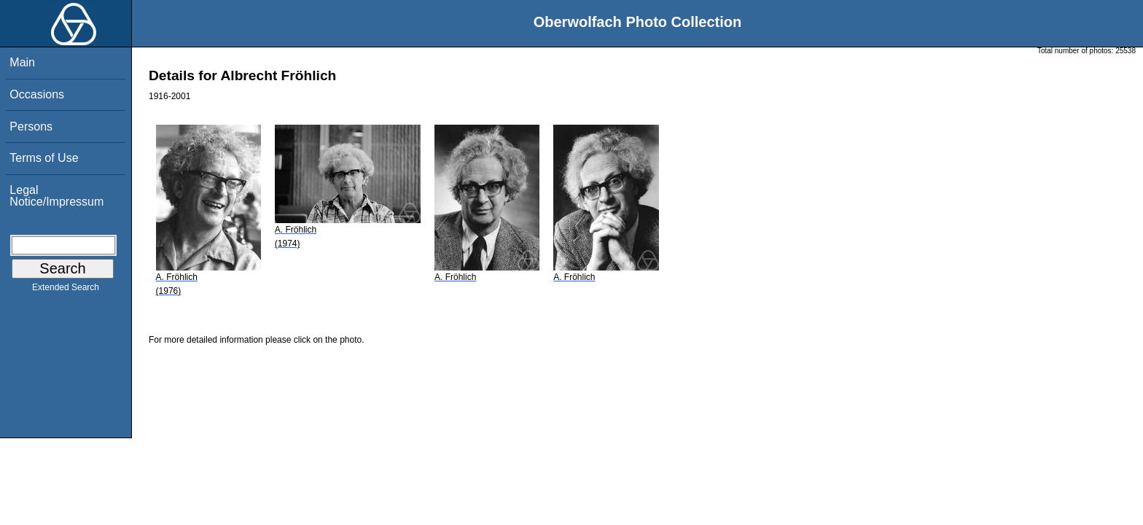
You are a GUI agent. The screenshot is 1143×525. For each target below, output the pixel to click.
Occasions (36, 94)
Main (22, 62)
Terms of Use (43, 158)
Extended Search (65, 290)
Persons (30, 126)
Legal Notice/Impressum (56, 196)
